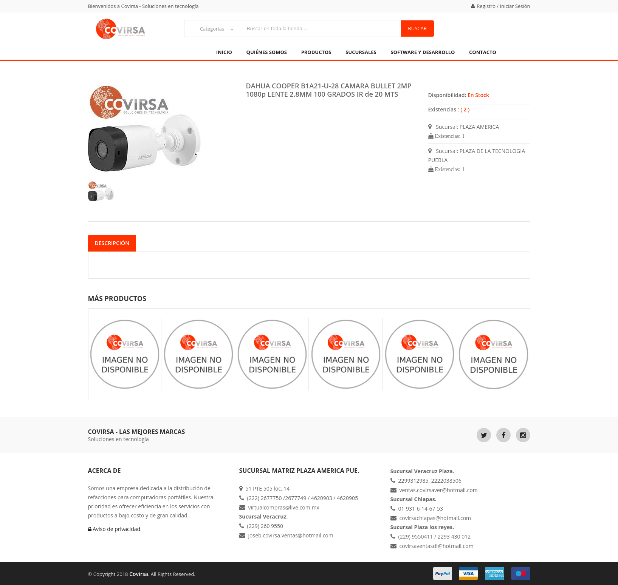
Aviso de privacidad (114, 529)
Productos (316, 52)
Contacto (482, 52)
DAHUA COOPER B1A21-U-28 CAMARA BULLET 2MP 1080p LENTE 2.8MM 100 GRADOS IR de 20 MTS (329, 90)
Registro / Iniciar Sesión (500, 6)
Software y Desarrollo (422, 52)
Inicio (224, 52)
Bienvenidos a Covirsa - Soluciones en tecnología (143, 6)
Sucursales (360, 52)
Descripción (112, 243)
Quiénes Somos (266, 52)
